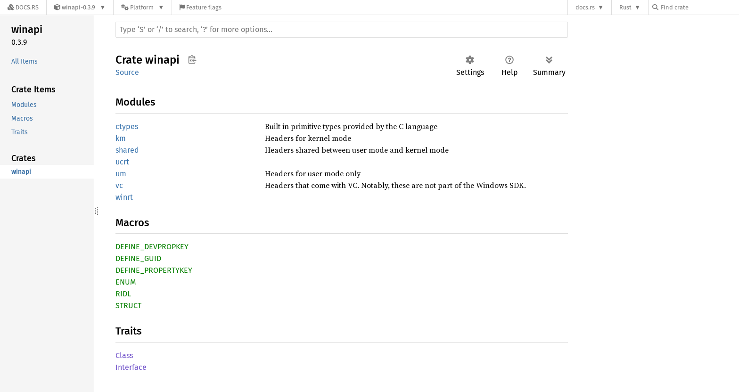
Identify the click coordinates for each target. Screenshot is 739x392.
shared (127, 150)
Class (124, 355)
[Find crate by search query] (699, 7)
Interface (131, 367)
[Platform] (143, 7)
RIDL (123, 293)
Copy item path (192, 59)
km (120, 138)
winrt (124, 197)
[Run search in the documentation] (341, 30)
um (120, 173)
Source (127, 72)
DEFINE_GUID (138, 258)
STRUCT (128, 305)
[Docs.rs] (23, 7)
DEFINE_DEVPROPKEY (152, 246)
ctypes (126, 126)
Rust (625, 7)
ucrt (122, 161)
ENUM (125, 282)
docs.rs (585, 7)
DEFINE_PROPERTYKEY (153, 270)
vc (119, 185)
